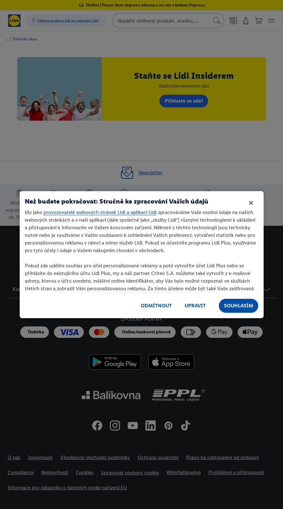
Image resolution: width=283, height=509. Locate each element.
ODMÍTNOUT (156, 306)
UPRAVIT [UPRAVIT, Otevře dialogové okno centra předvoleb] (195, 306)
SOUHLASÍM (238, 306)
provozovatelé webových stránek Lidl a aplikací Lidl (100, 212)
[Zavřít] (251, 203)
